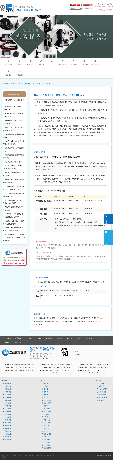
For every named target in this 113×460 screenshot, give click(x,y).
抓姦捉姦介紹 (14, 94)
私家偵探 (18, 338)
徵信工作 (100, 338)
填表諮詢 (8, 343)
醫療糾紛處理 (46, 445)
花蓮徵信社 (7, 431)
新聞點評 (79, 338)
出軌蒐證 (44, 386)
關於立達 (37, 318)
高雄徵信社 (7, 420)
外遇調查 (44, 383)
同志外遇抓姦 (46, 417)
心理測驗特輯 (101, 394)
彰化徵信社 (7, 408)
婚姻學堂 (51, 62)
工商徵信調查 (46, 428)
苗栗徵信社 (7, 400)
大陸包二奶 (45, 406)
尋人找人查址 (46, 422)
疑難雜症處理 (46, 448)
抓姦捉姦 (44, 389)
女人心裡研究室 (101, 392)
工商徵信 (41, 62)
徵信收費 (73, 62)
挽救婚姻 (30, 62)
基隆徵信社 (7, 383)
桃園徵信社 (7, 392)
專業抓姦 (19, 62)
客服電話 (110, 219)
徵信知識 (8, 73)
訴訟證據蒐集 (46, 439)
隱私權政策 (108, 455)
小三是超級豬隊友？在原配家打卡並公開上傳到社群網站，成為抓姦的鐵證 (14, 237)
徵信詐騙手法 (46, 442)
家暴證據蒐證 (46, 408)
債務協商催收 (46, 425)
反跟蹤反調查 (46, 431)
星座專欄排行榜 (101, 397)
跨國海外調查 (46, 437)
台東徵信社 (7, 428)
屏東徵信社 (7, 422)
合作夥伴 (59, 338)
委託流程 (84, 62)
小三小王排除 (46, 397)
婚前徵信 (44, 392)
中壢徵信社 (7, 394)
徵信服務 (62, 62)
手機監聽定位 (46, 420)
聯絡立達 (19, 73)
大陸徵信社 (7, 434)
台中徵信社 (7, 403)
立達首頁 (8, 338)
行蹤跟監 (28, 338)
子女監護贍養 (46, 414)
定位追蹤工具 (101, 383)
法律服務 (39, 338)
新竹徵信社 (7, 397)
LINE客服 (110, 237)
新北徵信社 (7, 389)
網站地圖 (99, 455)
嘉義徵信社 (7, 414)
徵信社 (100, 318)
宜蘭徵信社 (7, 425)
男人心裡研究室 (101, 389)
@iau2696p (75, 354)
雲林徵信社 (7, 406)
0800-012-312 (105, 10)
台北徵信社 (7, 386)
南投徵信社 (7, 411)
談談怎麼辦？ (101, 386)
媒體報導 (49, 338)
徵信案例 (69, 338)
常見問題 (95, 62)
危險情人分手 (46, 411)
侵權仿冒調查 (46, 434)
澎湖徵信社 (7, 437)
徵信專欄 (99, 400)
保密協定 (90, 338)
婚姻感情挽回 (46, 400)
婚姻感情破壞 (46, 403)
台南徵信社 (7, 417)
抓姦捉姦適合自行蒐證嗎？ (14, 162)
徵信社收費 (60, 321)
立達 (5, 83)
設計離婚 (44, 394)
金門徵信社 (7, 439)
